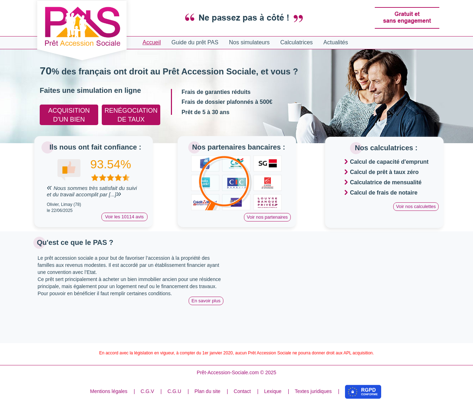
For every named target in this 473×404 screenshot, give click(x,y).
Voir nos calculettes (416, 206)
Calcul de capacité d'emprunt (389, 162)
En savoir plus (206, 300)
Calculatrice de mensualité (386, 182)
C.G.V (147, 391)
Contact (242, 391)
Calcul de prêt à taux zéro (384, 172)
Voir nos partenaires (267, 217)
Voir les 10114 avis (124, 216)
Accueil (152, 42)
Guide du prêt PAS (195, 42)
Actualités (335, 42)
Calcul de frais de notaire (383, 193)
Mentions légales (108, 391)
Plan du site (207, 391)
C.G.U (174, 391)
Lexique (273, 391)
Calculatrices (296, 42)
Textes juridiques (313, 391)
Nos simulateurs (249, 42)
